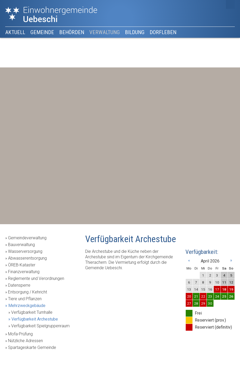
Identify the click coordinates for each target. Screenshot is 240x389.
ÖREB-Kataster (21, 264)
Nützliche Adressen (25, 340)
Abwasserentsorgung (27, 258)
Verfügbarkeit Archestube (34, 319)
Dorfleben (163, 32)
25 (224, 296)
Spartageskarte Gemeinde (32, 347)
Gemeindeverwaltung (27, 237)
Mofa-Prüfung (20, 333)
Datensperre (19, 285)
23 (210, 296)
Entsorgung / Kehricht (27, 292)
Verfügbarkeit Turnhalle (31, 312)
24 (217, 296)
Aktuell (15, 32)
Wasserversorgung (25, 251)
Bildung (134, 32)
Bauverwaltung (21, 244)
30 (210, 303)
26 (231, 296)
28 (196, 303)
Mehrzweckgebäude (26, 305)
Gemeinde (42, 32)
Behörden (71, 32)
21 (196, 296)
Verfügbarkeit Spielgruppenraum (40, 325)
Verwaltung (104, 32)
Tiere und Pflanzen (25, 298)
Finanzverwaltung (23, 271)
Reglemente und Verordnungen (36, 278)
